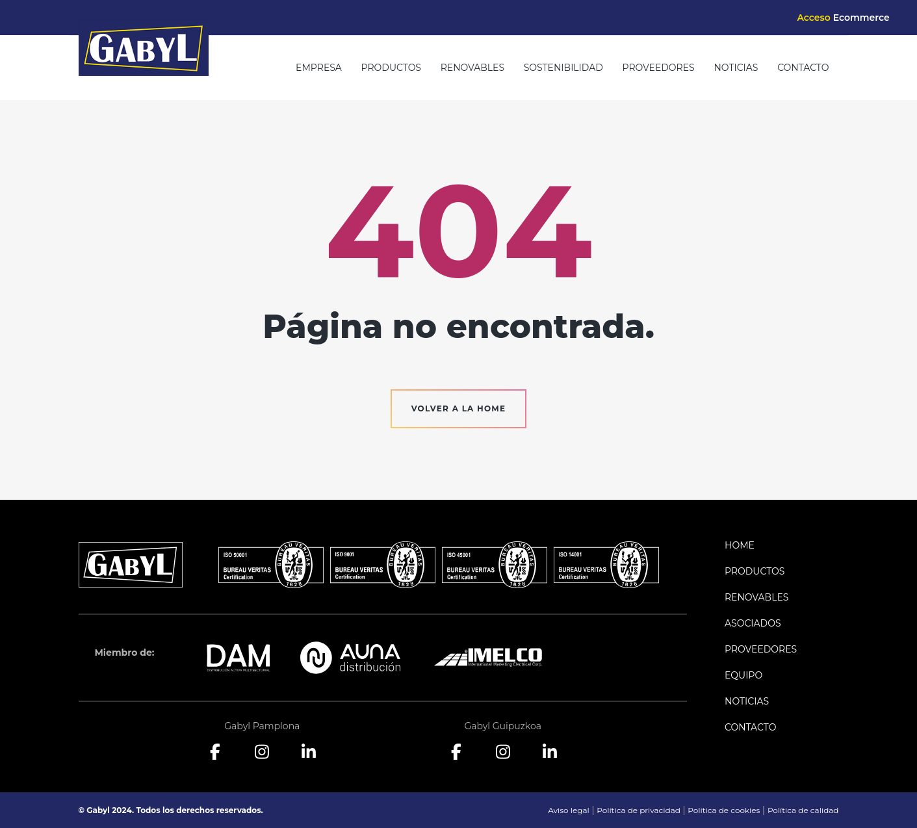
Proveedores (659, 67)
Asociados (753, 623)
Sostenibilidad (563, 67)
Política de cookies (724, 810)
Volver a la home (458, 408)
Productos (391, 67)
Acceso (843, 17)
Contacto (803, 67)
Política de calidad (803, 810)
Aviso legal (568, 810)
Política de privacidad (638, 810)
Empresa (319, 67)
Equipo (743, 675)
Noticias (736, 67)
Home (740, 545)
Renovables (472, 67)
